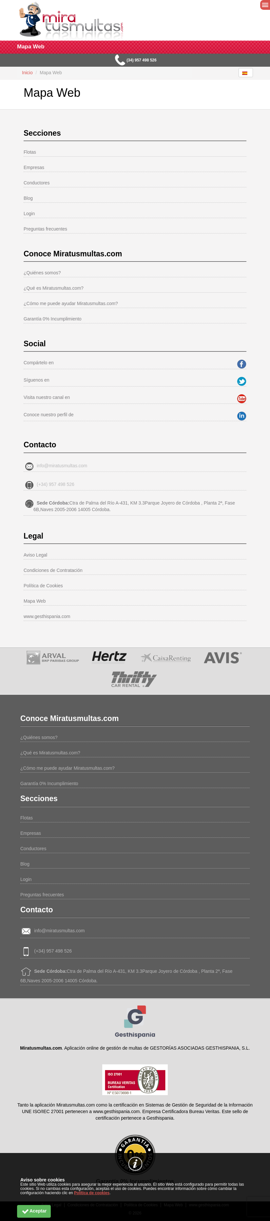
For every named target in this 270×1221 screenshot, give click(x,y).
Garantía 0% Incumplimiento (53, 318)
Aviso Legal (35, 555)
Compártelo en (39, 362)
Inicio (27, 72)
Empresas (34, 167)
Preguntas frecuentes (45, 229)
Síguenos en (36, 380)
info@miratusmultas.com (62, 465)
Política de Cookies (43, 585)
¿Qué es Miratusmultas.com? (54, 288)
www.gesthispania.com (47, 616)
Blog (28, 198)
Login (29, 213)
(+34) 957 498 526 (55, 484)
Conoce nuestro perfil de (49, 414)
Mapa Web (35, 601)
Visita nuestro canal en (47, 397)
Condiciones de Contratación (53, 570)
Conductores (36, 182)
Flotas (30, 152)
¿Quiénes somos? (42, 272)
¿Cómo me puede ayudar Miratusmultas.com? (71, 303)
